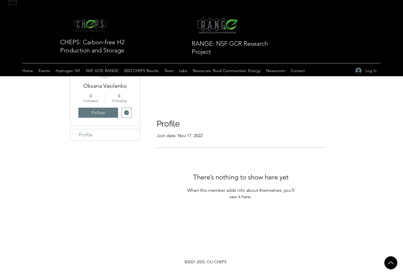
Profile (86, 135)
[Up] (390, 262)
